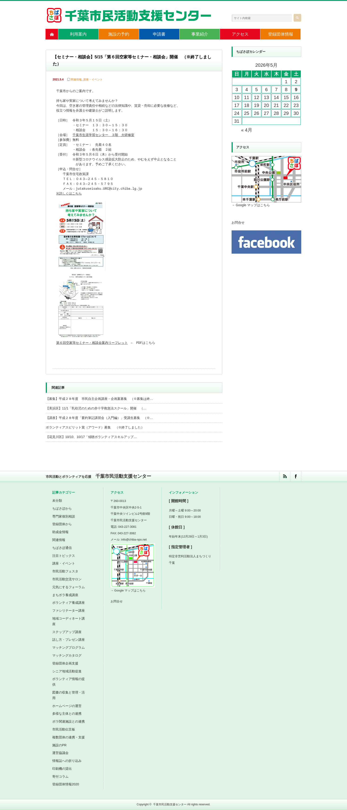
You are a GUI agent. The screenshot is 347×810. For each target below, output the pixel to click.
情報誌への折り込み (67, 761)
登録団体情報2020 (65, 784)
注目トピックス (63, 556)
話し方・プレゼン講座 (68, 639)
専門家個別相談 (63, 516)
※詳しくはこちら (69, 194)
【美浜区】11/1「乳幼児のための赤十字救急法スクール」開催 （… (96, 408)
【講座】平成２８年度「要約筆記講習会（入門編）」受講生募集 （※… (99, 418)
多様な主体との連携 (67, 713)
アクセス (240, 34)
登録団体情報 (280, 34)
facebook (295, 476)
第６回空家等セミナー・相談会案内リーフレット (92, 343)
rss (284, 476)
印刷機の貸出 (62, 768)
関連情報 (76, 79)
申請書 (159, 34)
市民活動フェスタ (65, 571)
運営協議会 (60, 753)
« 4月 (246, 130)
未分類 (57, 500)
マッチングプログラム (68, 647)
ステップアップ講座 (67, 632)
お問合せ (238, 222)
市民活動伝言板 (63, 729)
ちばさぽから (62, 508)
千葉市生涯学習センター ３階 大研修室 (103, 135)
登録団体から (62, 524)
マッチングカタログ (67, 655)
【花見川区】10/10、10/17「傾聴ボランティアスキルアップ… (91, 437)
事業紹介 (199, 34)
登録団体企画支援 (65, 663)
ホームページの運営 (67, 706)
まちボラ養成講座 (65, 595)
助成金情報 (60, 532)
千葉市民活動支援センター (170, 804)
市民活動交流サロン (67, 579)
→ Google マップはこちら (251, 205)
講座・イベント (93, 79)
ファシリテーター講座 (68, 610)
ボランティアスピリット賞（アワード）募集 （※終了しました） (95, 427)
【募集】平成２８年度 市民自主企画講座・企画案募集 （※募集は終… (99, 399)
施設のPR (59, 745)
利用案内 (78, 34)
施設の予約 (118, 34)
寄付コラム (60, 776)
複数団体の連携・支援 (68, 737)
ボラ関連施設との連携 (68, 721)
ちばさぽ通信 (62, 548)
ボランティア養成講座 (68, 602)
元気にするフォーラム (68, 587)
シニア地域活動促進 (67, 671)
